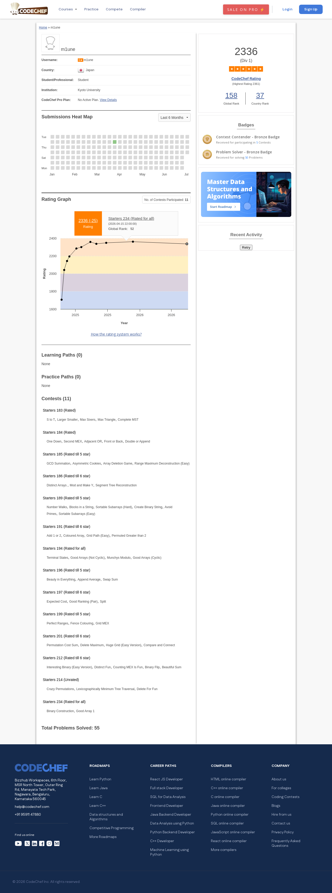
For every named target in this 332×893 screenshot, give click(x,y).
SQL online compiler (227, 823)
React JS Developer (166, 779)
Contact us (281, 823)
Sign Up (310, 9)
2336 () (88, 221)
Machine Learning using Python (169, 852)
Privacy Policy (283, 832)
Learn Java (98, 788)
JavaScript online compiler (233, 832)
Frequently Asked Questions (286, 843)
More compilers (223, 850)
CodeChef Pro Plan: (56, 100)
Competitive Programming (111, 828)
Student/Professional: (58, 80)
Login (287, 9)
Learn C (95, 797)
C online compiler (225, 797)
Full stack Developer (166, 788)
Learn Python (100, 779)
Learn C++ (97, 805)
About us (279, 779)
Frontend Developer (166, 805)
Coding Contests (285, 797)
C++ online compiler (227, 788)
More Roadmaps (102, 837)
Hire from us (281, 814)
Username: (50, 60)
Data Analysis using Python (172, 823)
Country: (48, 70)
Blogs (276, 805)
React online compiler (229, 841)
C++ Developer (162, 841)
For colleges (281, 788)
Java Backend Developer (170, 814)
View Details (108, 100)
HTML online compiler (228, 779)
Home (43, 27)
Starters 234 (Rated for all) (131, 218)
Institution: (50, 90)
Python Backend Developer (172, 832)
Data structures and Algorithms (106, 817)
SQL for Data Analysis (167, 797)
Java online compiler (228, 805)
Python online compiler (229, 814)
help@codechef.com (32, 806)
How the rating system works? (116, 334)
